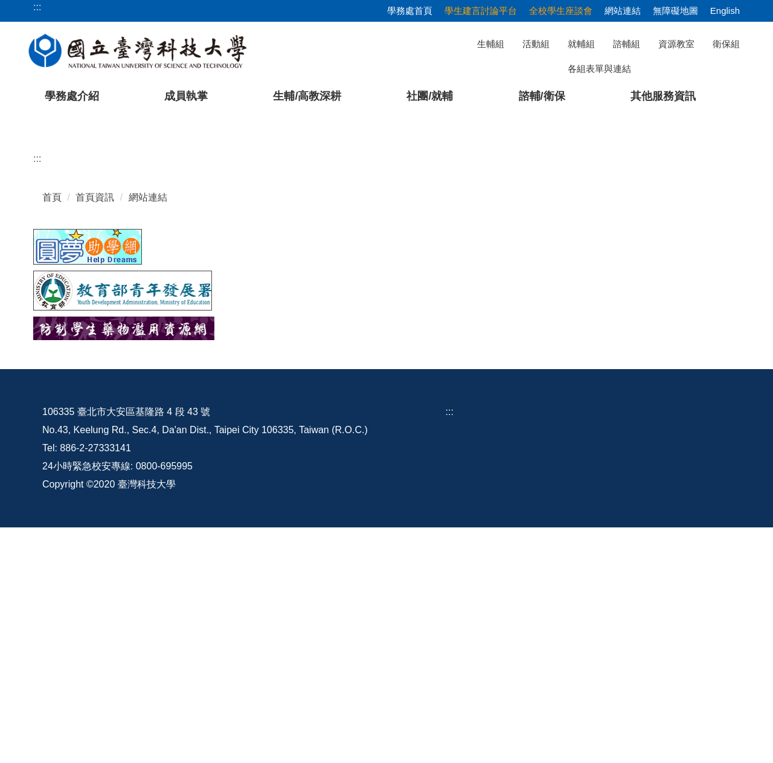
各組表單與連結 (599, 68)
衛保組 (726, 44)
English (725, 10)
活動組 (536, 44)
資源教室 (676, 44)
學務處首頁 (409, 10)
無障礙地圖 (675, 10)
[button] (28, 233)
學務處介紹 (72, 96)
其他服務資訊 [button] (663, 96)
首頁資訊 (94, 433)
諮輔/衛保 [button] (542, 96)
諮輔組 (626, 44)
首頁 (52, 433)
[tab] (547, 343)
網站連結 (623, 10)
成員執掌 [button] (186, 96)
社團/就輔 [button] (429, 96)
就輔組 (581, 44)
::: (37, 394)
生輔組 (490, 44)
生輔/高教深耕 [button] (307, 96)
